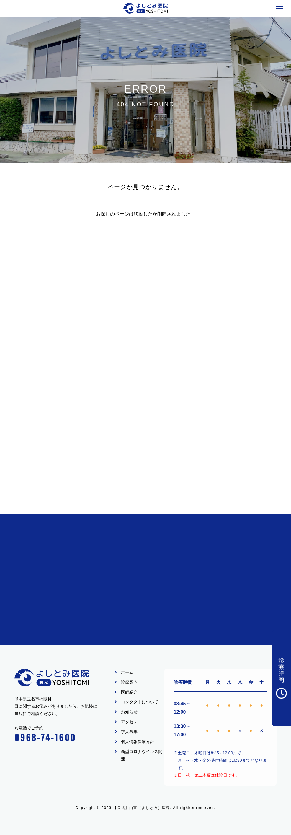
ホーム (127, 672)
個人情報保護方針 (137, 741)
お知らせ (129, 712)
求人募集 (129, 731)
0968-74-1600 (45, 737)
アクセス (129, 722)
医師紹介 (129, 692)
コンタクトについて (139, 701)
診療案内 (129, 682)
